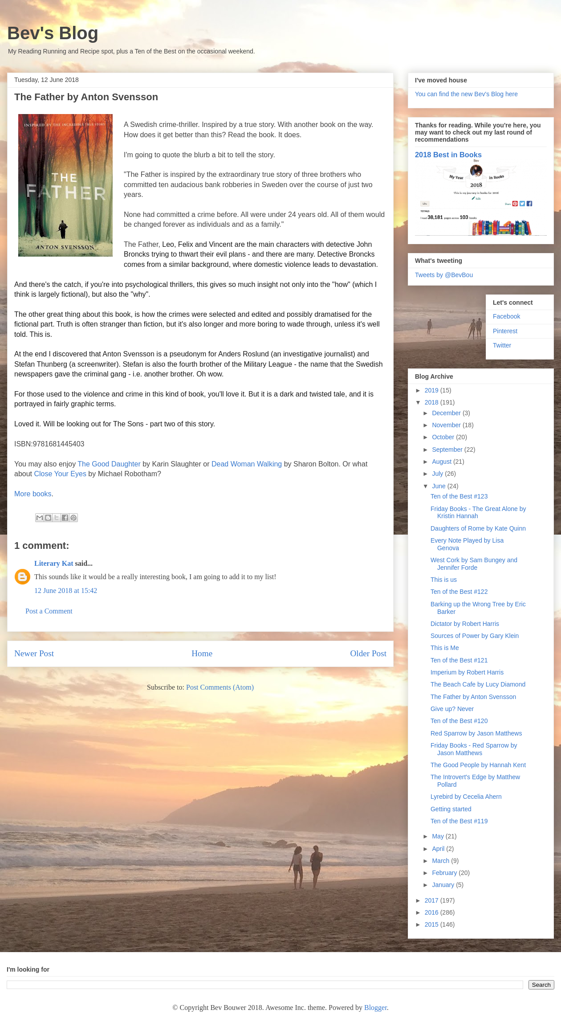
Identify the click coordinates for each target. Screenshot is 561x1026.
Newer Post (34, 653)
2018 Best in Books (448, 155)
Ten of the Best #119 (459, 821)
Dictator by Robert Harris (465, 623)
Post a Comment (49, 611)
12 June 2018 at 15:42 (65, 590)
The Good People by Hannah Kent (478, 764)
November (447, 425)
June (439, 486)
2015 (432, 924)
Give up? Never (452, 708)
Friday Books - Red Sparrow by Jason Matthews (474, 749)
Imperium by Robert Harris (467, 672)
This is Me (445, 647)
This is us (444, 579)
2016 (432, 912)
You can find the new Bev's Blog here (466, 94)
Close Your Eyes (60, 474)
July (438, 473)
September (448, 449)
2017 (432, 900)
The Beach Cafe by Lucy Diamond (478, 684)
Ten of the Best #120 (459, 720)
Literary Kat (53, 563)
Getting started (451, 809)
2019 (432, 390)
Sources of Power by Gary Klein (475, 635)
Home (201, 653)
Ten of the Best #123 (459, 496)
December (447, 413)
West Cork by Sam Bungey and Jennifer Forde (474, 563)
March (441, 860)
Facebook (506, 316)
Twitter (502, 345)
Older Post (368, 653)
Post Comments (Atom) (220, 687)
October (444, 437)
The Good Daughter (108, 464)
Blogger (375, 1007)
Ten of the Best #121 (459, 660)
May (438, 836)
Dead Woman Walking (246, 464)
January (444, 884)
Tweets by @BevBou (444, 274)
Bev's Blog (52, 33)
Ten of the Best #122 (459, 591)
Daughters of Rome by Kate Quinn (478, 528)
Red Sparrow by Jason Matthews (476, 733)
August (442, 461)
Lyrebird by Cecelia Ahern (466, 796)
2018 (432, 402)
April (439, 848)
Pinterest (505, 331)
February (445, 872)
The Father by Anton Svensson (473, 696)
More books (33, 494)
